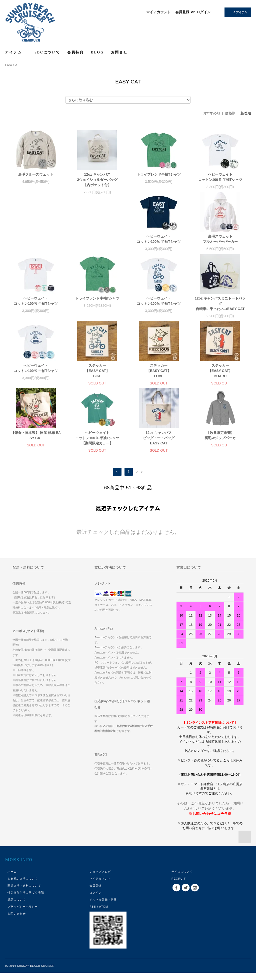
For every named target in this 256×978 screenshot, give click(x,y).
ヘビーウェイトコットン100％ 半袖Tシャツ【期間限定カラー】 (220, 376)
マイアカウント (158, 12)
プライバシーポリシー (23, 911)
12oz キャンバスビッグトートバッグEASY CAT (36, 443)
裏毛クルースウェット (35, 174)
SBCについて (47, 52)
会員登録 (182, 12)
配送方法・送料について (24, 890)
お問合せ (119, 52)
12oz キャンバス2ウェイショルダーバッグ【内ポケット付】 (97, 179)
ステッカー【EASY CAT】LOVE (36, 376)
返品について (17, 904)
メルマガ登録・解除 (103, 904)
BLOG (97, 52)
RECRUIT (179, 883)
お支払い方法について (23, 883)
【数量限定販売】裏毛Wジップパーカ (97, 440)
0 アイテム (237, 12)
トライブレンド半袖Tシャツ (159, 174)
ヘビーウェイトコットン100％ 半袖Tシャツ (220, 177)
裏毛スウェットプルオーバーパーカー (97, 244)
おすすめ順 (211, 113)
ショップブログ (100, 876)
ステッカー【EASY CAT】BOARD (97, 376)
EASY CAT (11, 64)
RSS (93, 911)
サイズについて (182, 876)
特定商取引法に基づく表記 (26, 897)
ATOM (103, 911)
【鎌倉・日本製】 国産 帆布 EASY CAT (159, 373)
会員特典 (75, 52)
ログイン (203, 12)
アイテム (16, 52)
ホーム (12, 876)
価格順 (230, 113)
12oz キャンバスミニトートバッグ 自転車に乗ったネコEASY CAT (97, 309)
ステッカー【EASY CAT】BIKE (220, 309)
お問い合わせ (17, 918)
